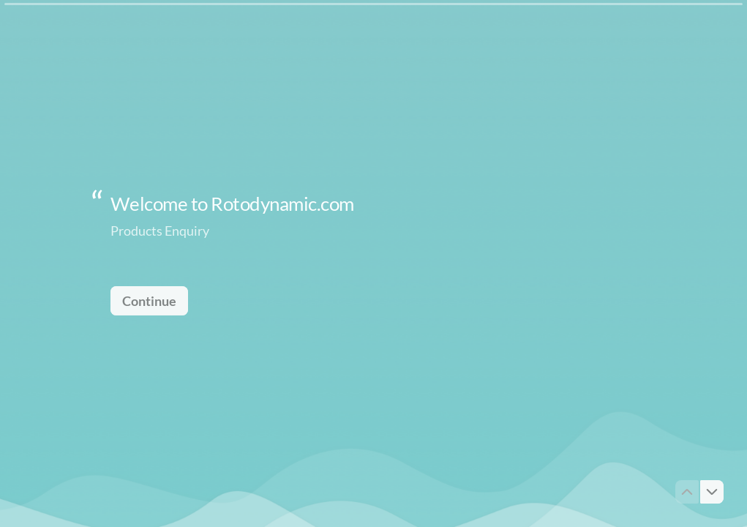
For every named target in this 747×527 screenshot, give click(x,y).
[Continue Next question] (149, 300)
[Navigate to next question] (712, 492)
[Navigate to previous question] (687, 492)
